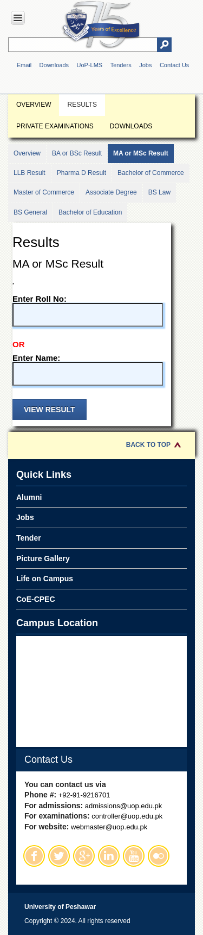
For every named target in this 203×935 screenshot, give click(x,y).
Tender (28, 538)
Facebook (34, 856)
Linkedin (109, 856)
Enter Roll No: (87, 311)
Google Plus (84, 856)
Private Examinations (55, 126)
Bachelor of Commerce (150, 173)
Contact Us (174, 65)
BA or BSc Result (77, 153)
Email (24, 65)
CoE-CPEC (35, 599)
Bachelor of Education (90, 212)
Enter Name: (87, 370)
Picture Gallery (43, 558)
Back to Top (148, 444)
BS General (30, 212)
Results (81, 104)
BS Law (159, 192)
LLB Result (29, 173)
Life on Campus (44, 578)
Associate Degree (111, 192)
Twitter (59, 856)
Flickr (158, 856)
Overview (33, 104)
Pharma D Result (81, 173)
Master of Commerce (44, 192)
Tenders (121, 65)
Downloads (54, 65)
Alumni (29, 497)
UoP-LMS (89, 65)
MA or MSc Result (140, 153)
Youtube (133, 856)
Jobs (145, 65)
